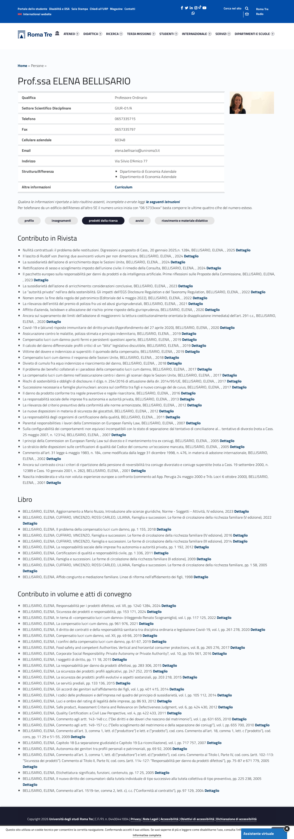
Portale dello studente (32, 8)
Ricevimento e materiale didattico (185, 220)
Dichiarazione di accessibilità (236, 819)
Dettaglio (243, 250)
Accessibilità (169, 819)
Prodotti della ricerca (103, 220)
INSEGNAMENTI (61, 220)
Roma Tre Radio (262, 11)
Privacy (136, 819)
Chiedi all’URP (99, 8)
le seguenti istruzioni (163, 201)
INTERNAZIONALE (196, 33)
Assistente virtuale (258, 833)
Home (57, 33)
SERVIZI (223, 33)
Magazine (116, 8)
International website (37, 14)
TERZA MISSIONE (141, 33)
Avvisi (140, 220)
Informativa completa (147, 835)
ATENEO (71, 33)
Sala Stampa (79, 8)
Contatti (129, 8)
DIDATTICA (92, 33)
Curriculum (123, 187)
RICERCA (114, 33)
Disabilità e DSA (59, 8)
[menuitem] (57, 34)
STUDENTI (168, 33)
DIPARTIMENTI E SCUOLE (254, 33)
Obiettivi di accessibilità (197, 819)
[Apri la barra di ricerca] (232, 11)
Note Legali (150, 819)
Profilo (29, 220)
